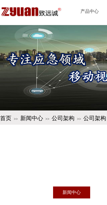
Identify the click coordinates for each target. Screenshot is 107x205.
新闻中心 (31, 118)
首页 (5, 118)
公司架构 (63, 118)
